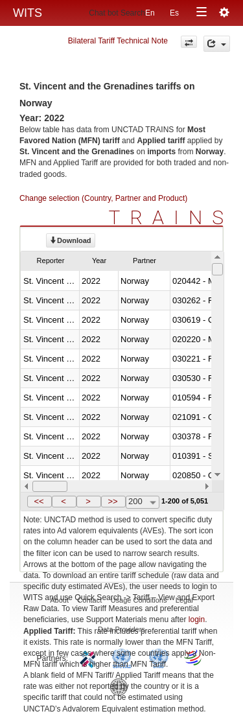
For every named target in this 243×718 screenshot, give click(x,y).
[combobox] (142, 502)
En (150, 12)
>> (112, 501)
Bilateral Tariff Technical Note (118, 40)
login (197, 619)
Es (174, 12)
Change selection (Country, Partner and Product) (103, 198)
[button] (39, 501)
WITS (27, 12)
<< (38, 501)
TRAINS (171, 217)
